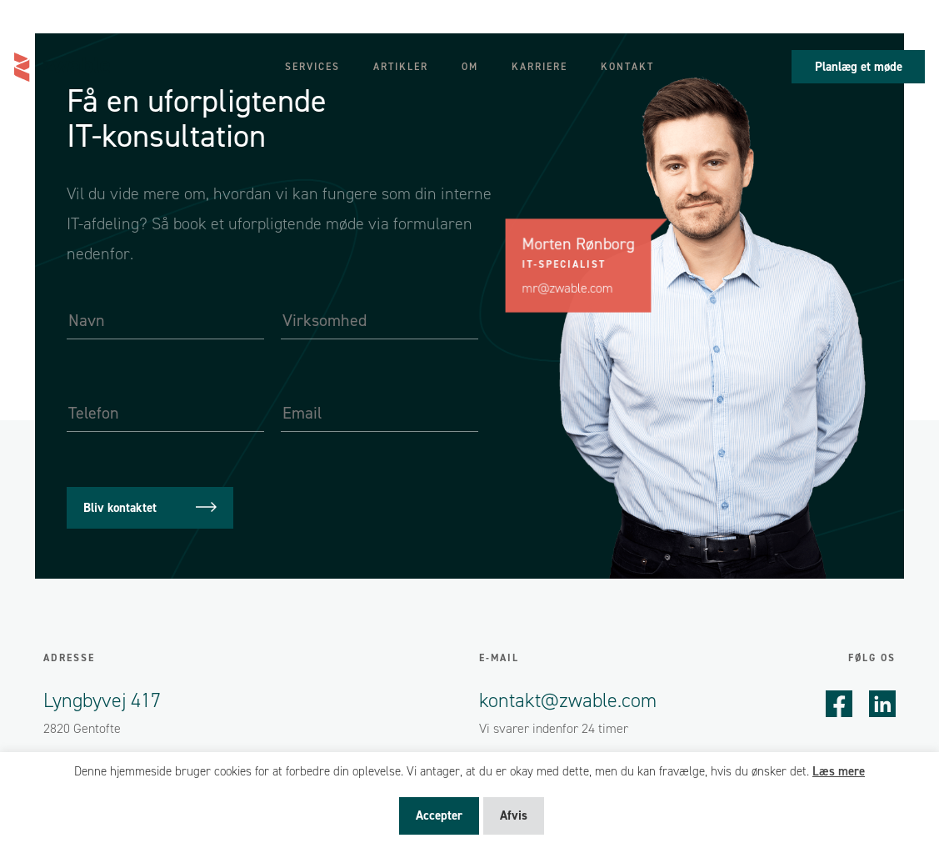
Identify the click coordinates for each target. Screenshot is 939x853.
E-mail (499, 658)
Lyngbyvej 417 (102, 700)
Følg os (872, 658)
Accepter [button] (439, 815)
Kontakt (627, 66)
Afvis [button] (513, 815)
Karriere (539, 66)
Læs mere (838, 771)
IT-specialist (564, 264)
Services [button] (312, 66)
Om (470, 66)
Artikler (400, 66)
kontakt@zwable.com (568, 700)
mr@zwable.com (567, 288)
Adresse (69, 658)
